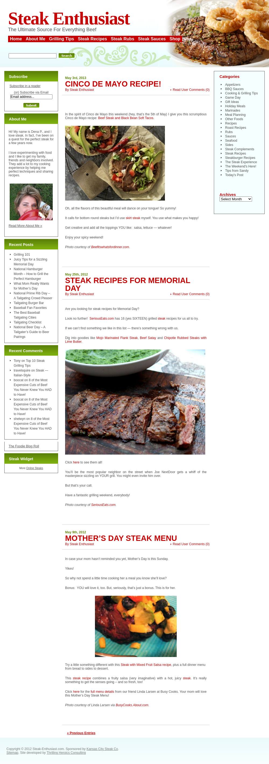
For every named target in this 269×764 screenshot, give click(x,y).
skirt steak (132, 218)
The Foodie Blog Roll (24, 446)
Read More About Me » (25, 226)
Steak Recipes (92, 39)
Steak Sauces (152, 39)
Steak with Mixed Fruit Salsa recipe (146, 665)
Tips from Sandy (237, 171)
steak (161, 318)
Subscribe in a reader (24, 86)
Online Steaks (34, 468)
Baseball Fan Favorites (30, 308)
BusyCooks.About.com (132, 705)
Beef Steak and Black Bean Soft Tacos (125, 118)
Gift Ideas (232, 102)
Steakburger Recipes (240, 158)
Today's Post (234, 175)
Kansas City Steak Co (102, 749)
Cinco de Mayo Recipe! (113, 84)
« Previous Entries (81, 733)
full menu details (103, 692)
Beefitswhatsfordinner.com (110, 247)
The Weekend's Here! (240, 166)
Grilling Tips (61, 39)
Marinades (232, 110)
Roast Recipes (235, 128)
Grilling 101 (22, 254)
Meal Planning (235, 115)
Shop (174, 39)
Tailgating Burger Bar (29, 303)
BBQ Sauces (234, 89)
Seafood (231, 140)
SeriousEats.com (102, 318)
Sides (229, 145)
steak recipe (82, 678)
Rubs (229, 132)
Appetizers (232, 85)
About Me (35, 39)
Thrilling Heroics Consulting (66, 753)
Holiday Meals (235, 106)
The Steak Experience (241, 162)
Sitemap (12, 753)
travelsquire (22, 370)
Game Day (232, 97)
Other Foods (234, 119)
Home (16, 39)
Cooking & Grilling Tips (241, 93)
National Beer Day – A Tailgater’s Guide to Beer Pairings (31, 332)
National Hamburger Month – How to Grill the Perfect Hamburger (31, 274)
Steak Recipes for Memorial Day (127, 284)
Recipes (231, 123)
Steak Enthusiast (69, 18)
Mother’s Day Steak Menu (121, 538)
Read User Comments (189, 90)
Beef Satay (148, 338)
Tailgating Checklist (27, 322)
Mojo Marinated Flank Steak (117, 338)
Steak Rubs (122, 39)
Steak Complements (239, 149)
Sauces (230, 136)
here (76, 462)
